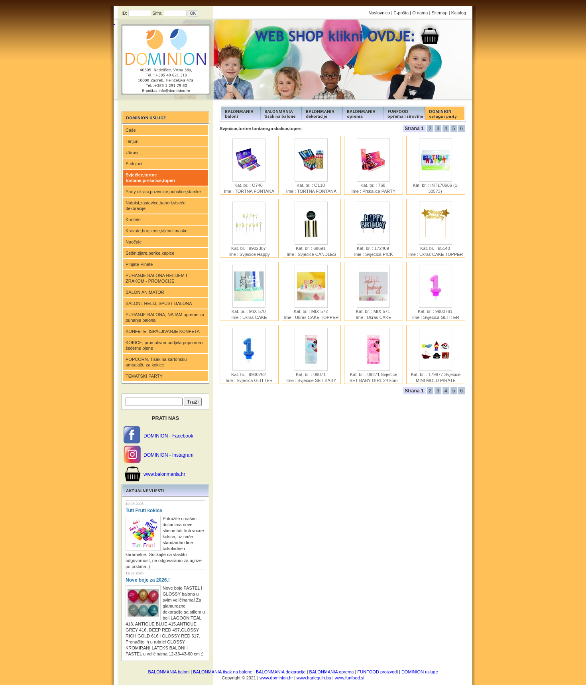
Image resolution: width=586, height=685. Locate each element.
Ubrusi (132, 152)
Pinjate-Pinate (139, 264)
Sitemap (439, 12)
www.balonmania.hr (164, 474)
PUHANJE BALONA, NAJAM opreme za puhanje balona (165, 317)
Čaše (131, 130)
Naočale (134, 242)
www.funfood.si (349, 677)
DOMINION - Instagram (168, 455)
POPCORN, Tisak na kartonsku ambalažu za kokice (156, 362)
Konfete (133, 219)
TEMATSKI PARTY (144, 376)
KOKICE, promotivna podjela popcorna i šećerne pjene (164, 345)
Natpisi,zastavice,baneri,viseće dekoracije (155, 205)
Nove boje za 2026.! (148, 580)
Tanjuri (132, 141)
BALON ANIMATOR (145, 292)
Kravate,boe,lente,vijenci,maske (156, 230)
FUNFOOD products (240, 113)
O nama (420, 12)
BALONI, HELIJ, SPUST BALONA (159, 303)
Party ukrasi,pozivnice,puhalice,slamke (163, 191)
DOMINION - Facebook (168, 436)
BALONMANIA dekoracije (281, 671)
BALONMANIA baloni (168, 671)
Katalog (458, 12)
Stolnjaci (134, 163)
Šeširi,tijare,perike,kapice (150, 253)
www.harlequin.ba (314, 677)
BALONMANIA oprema (331, 671)
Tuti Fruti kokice (144, 510)
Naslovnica (379, 12)
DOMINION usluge (419, 671)
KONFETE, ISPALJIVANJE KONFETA (163, 331)
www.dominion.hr (276, 677)
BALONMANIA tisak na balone (222, 671)
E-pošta (401, 12)
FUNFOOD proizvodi (377, 671)
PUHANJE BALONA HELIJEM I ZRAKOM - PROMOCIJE (156, 278)
